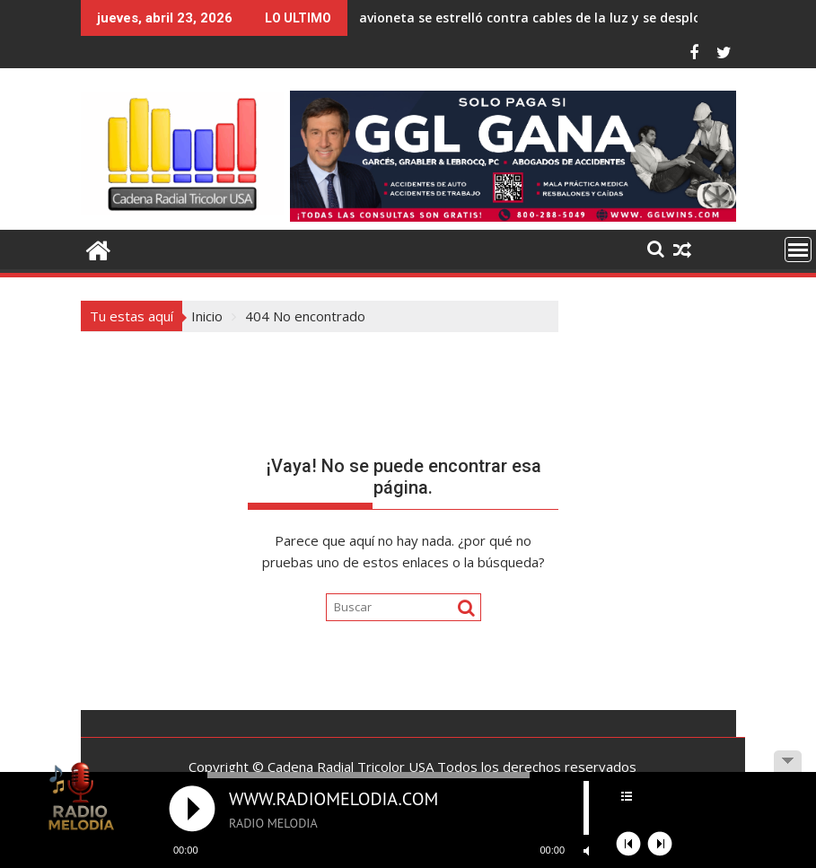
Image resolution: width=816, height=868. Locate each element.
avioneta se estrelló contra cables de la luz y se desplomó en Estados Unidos (468, 17)
